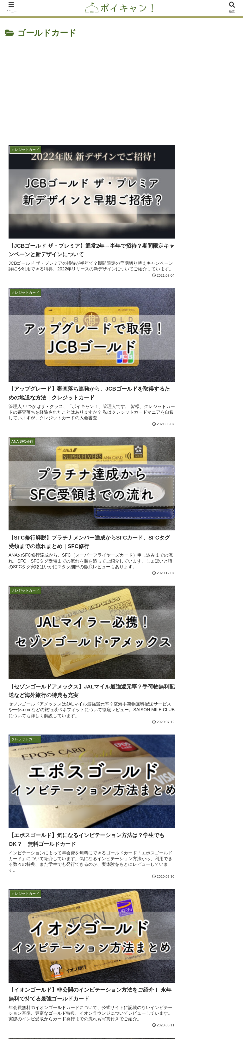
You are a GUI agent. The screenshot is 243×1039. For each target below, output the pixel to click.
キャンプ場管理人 (121, 923)
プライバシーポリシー (180, 1018)
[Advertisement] (121, 88)
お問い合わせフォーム (63, 1018)
